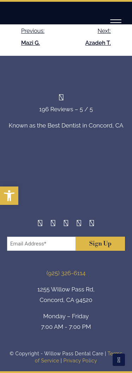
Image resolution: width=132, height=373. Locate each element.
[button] (9, 195)
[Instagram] (53, 224)
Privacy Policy (80, 360)
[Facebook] (40, 224)
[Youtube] (92, 224)
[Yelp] (79, 224)
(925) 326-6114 (66, 273)
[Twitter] (66, 224)
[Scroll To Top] (119, 360)
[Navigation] (115, 22)
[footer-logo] (66, 179)
